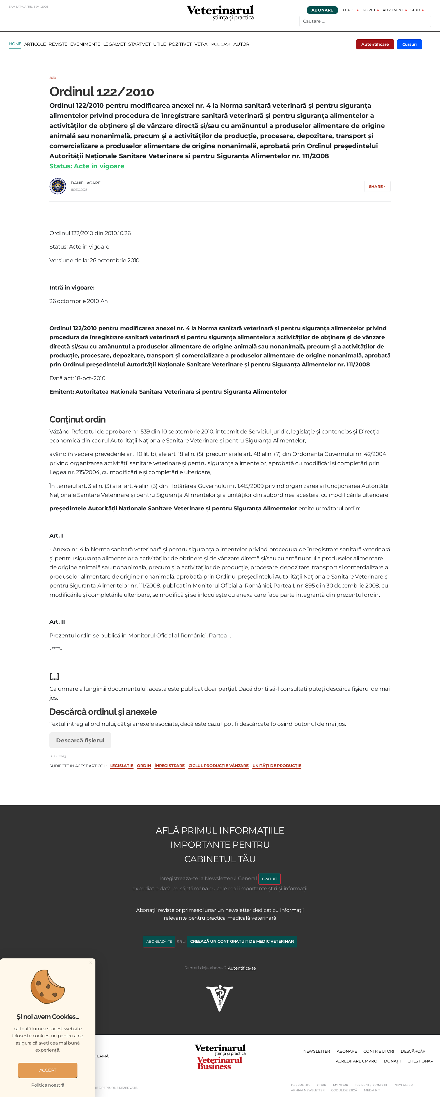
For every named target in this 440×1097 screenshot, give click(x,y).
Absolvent (393, 10)
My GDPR (340, 1085)
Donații (392, 1061)
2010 (52, 78)
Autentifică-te (242, 968)
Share (376, 186)
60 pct (349, 10)
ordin (144, 766)
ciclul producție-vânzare (219, 766)
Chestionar (420, 1061)
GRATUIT (269, 879)
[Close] (90, 962)
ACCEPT (47, 1070)
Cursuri (409, 44)
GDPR (321, 1085)
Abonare (322, 10)
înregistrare (170, 766)
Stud (415, 10)
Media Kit (372, 1090)
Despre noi (300, 1085)
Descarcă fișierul (80, 740)
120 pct (369, 10)
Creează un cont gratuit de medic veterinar (242, 941)
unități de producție (277, 766)
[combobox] (365, 21)
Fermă (102, 1056)
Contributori (378, 1051)
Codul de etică (344, 1090)
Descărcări (414, 1051)
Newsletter (316, 1051)
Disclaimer (403, 1085)
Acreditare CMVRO (356, 1061)
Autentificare (375, 44)
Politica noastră (47, 1085)
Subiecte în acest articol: (78, 766)
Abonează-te (159, 941)
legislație (121, 766)
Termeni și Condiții (371, 1085)
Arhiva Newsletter (307, 1090)
